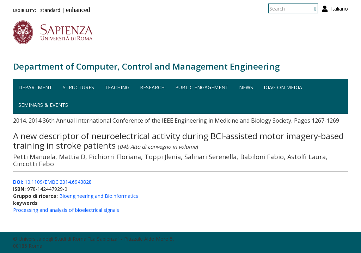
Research (152, 87)
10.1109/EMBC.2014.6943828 (52, 182)
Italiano (339, 8)
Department (35, 87)
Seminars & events (43, 105)
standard (50, 10)
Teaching (117, 87)
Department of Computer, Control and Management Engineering (146, 66)
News (246, 87)
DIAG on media (283, 87)
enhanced (78, 9)
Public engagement (201, 87)
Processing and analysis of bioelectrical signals (66, 210)
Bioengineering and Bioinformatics (98, 196)
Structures (78, 87)
